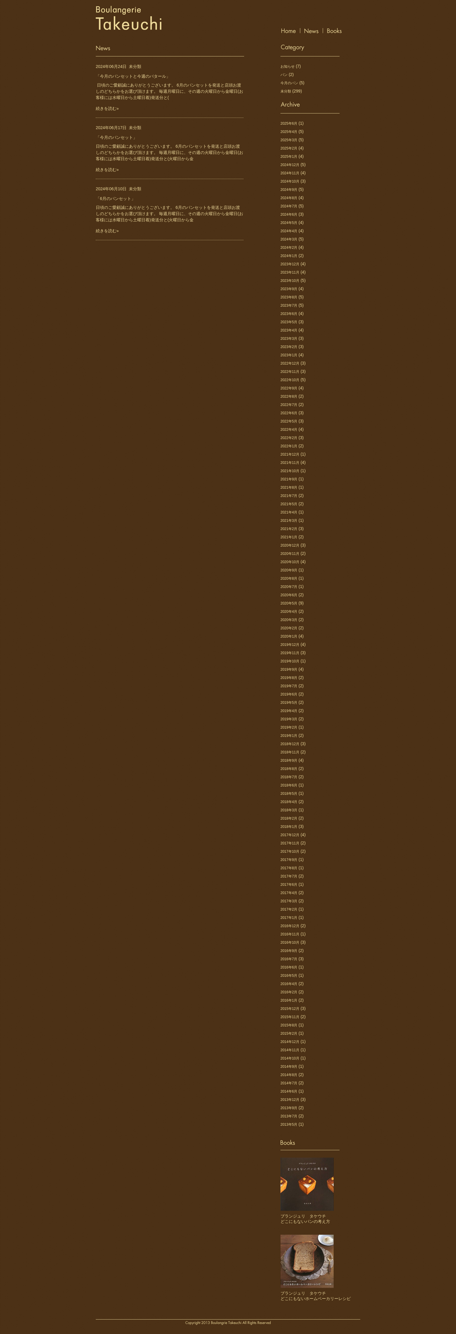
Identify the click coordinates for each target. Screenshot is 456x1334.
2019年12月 (289, 645)
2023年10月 (289, 281)
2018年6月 (288, 785)
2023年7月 (288, 305)
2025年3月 (288, 140)
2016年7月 (288, 959)
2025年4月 (288, 132)
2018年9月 (288, 760)
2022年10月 (289, 380)
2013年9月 (288, 1108)
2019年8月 (288, 678)
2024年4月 (288, 231)
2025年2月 (288, 148)
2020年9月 (288, 570)
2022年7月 (288, 405)
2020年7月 (288, 587)
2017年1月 (288, 918)
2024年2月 (288, 248)
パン (284, 75)
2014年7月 (288, 1083)
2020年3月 (288, 620)
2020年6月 (288, 595)
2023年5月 (288, 322)
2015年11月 (289, 1017)
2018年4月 (288, 802)
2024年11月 (289, 173)
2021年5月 (288, 504)
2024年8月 (288, 198)
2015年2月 (288, 1033)
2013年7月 (288, 1116)
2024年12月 (289, 165)
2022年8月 (288, 396)
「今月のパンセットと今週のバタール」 (133, 76)
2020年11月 (289, 554)
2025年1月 (288, 157)
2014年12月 (289, 1042)
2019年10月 (289, 661)
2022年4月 (288, 430)
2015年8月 (288, 1025)
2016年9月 (288, 951)
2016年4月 (288, 984)
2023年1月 (288, 355)
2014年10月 (289, 1058)
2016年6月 (288, 967)
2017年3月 (288, 901)
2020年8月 (288, 578)
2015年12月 (289, 1009)
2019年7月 (288, 686)
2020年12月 (289, 545)
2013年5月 (288, 1124)
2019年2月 (288, 727)
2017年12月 (289, 835)
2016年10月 (289, 942)
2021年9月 (288, 479)
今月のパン (289, 83)
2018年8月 (288, 769)
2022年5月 (288, 421)
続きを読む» (107, 108)
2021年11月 (289, 463)
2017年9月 (288, 860)
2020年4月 (288, 612)
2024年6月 (288, 214)
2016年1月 (288, 1000)
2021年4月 (288, 512)
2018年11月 (289, 752)
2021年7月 (288, 496)
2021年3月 (288, 521)
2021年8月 (288, 487)
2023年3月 (288, 339)
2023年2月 (288, 347)
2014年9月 (288, 1067)
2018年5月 (288, 794)
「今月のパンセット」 (116, 137)
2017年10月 (289, 851)
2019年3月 (288, 719)
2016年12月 (289, 926)
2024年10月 (289, 181)
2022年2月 (288, 438)
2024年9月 (288, 190)
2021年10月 (289, 471)
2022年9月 (288, 388)
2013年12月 (289, 1100)
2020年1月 (288, 636)
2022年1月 (288, 446)
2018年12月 (289, 744)
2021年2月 (288, 529)
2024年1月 (288, 256)
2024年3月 (288, 239)
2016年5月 (288, 976)
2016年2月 (288, 992)
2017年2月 (288, 909)
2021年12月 (289, 454)
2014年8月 (288, 1075)
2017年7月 (288, 876)
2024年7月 (288, 206)
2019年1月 (288, 736)
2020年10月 (289, 562)
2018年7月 (288, 777)
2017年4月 (288, 893)
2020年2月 (288, 628)
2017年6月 (288, 885)
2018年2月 (288, 818)
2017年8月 (288, 868)
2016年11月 (289, 934)
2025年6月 (288, 123)
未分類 (135, 66)
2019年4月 (288, 711)
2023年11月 (289, 272)
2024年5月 (288, 223)
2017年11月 (289, 843)
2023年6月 (288, 314)
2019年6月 (288, 694)
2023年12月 (289, 264)
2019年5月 (288, 703)
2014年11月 (289, 1050)
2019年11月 (289, 653)
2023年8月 (288, 297)
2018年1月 (288, 827)
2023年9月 (288, 289)
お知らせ (287, 66)
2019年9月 (288, 669)
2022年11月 (289, 372)
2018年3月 (288, 810)
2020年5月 (288, 603)
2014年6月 (288, 1091)
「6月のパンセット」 (115, 198)
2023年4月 (288, 330)
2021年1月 (288, 537)
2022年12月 (289, 363)
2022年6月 (288, 413)
